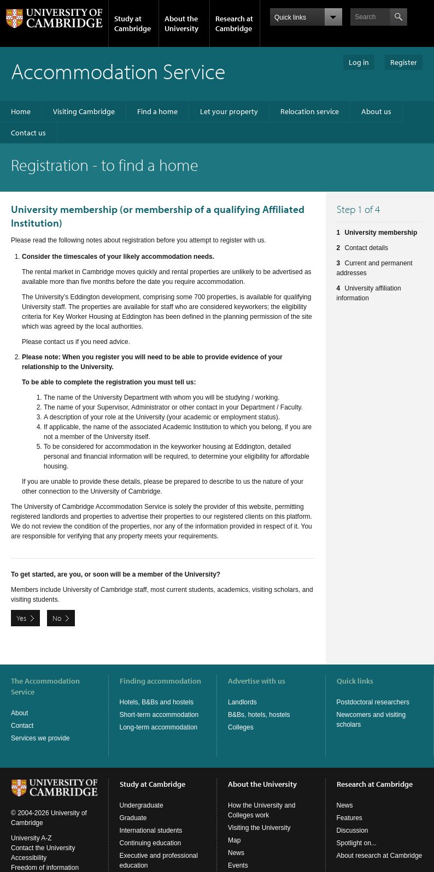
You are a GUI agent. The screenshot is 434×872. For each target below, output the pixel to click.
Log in (359, 62)
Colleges (241, 727)
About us (376, 111)
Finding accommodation (160, 681)
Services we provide (40, 738)
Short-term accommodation (159, 715)
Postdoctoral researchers (373, 702)
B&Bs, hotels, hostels (259, 715)
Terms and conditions (42, 866)
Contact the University (43, 837)
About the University (181, 23)
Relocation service (309, 111)
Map (234, 829)
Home (21, 111)
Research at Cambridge (234, 23)
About (19, 713)
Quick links (355, 681)
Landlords (242, 702)
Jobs (235, 867)
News (236, 842)
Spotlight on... (357, 832)
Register (403, 62)
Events (238, 854)
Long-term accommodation (159, 727)
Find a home (157, 111)
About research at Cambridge (380, 845)
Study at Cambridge (132, 23)
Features (349, 807)
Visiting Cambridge (84, 111)
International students (151, 819)
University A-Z (31, 827)
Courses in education (150, 867)
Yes (21, 618)
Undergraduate (141, 794)
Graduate (133, 807)
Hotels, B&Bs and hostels (156, 702)
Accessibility (28, 847)
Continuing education (150, 832)
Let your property (229, 111)
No (56, 618)
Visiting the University (259, 817)
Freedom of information (45, 857)
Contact (22, 725)
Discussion (352, 819)
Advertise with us (256, 681)
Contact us (28, 133)
